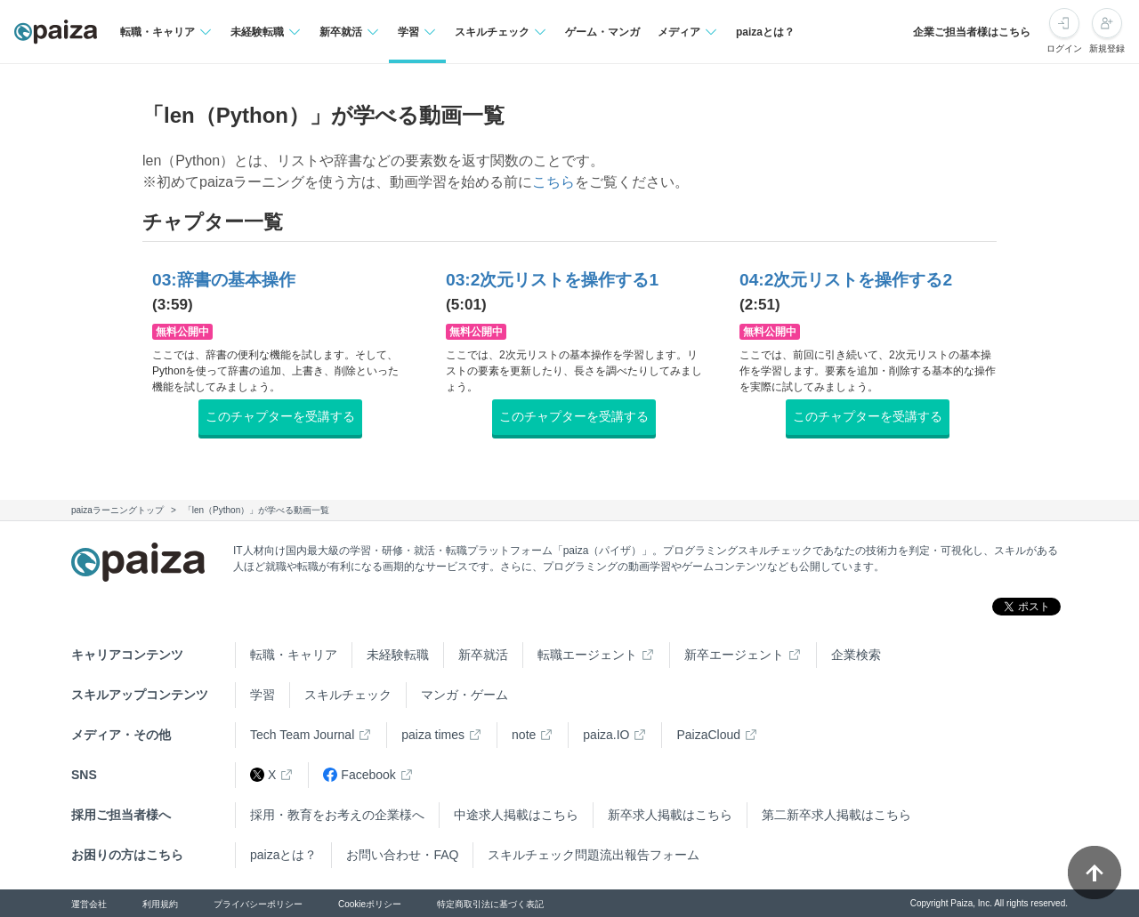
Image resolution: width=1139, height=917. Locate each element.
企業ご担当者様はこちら (971, 32)
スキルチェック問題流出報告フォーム (593, 855)
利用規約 (160, 904)
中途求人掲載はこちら (516, 815)
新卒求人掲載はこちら (670, 815)
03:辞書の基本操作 (223, 279)
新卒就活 (483, 655)
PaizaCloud (708, 735)
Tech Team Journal (302, 735)
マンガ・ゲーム (464, 695)
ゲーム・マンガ (602, 32)
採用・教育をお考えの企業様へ (337, 815)
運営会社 (89, 904)
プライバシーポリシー (258, 904)
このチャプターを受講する (280, 416)
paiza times (432, 735)
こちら (553, 181)
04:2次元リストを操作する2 (845, 279)
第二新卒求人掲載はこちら (836, 815)
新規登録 (1107, 48)
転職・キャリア (293, 655)
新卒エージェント (734, 655)
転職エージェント (587, 655)
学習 (262, 695)
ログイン (1064, 48)
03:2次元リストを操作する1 (552, 279)
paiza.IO (606, 735)
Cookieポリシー (369, 904)
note (524, 735)
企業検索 (856, 655)
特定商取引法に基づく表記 (490, 904)
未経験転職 (398, 655)
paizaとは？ (765, 32)
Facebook (359, 775)
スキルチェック (348, 695)
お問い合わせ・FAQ (402, 855)
